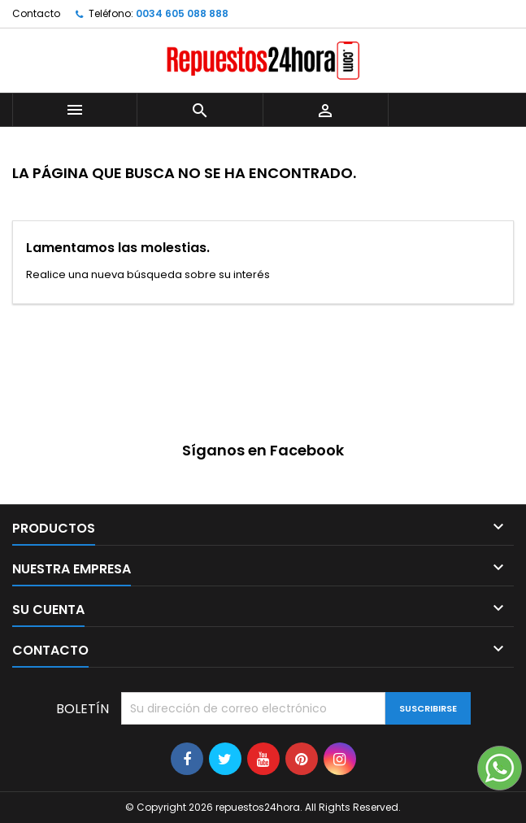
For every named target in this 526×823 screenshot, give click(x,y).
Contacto (36, 13)
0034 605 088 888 (182, 13)
